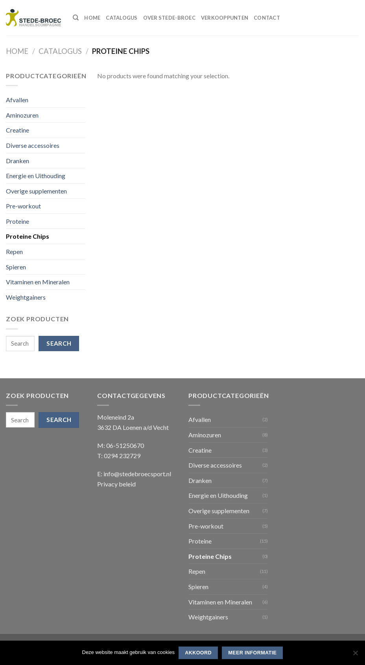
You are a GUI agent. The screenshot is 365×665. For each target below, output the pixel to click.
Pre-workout (23, 206)
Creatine (17, 130)
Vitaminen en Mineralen (38, 282)
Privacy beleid (116, 484)
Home (92, 18)
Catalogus (121, 18)
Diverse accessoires (32, 145)
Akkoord (198, 653)
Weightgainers (26, 297)
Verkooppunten (224, 18)
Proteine (17, 221)
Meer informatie (252, 653)
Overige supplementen (36, 191)
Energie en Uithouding (35, 175)
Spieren (16, 267)
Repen (14, 251)
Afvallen (17, 99)
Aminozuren (22, 115)
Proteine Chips (27, 236)
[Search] (76, 17)
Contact (267, 18)
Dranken (17, 160)
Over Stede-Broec (169, 18)
